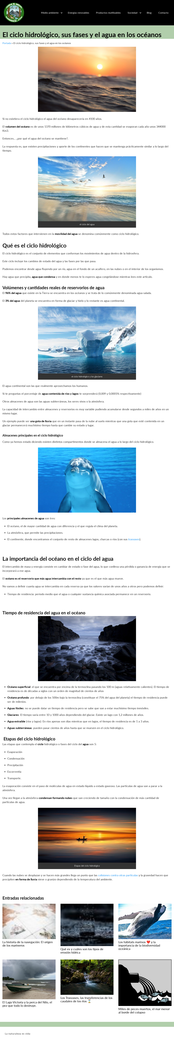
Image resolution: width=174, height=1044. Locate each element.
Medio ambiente (50, 12)
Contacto (163, 12)
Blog (149, 12)
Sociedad (132, 12)
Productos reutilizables (108, 12)
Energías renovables (78, 12)
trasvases (134, 539)
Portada (6, 43)
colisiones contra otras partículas (118, 875)
